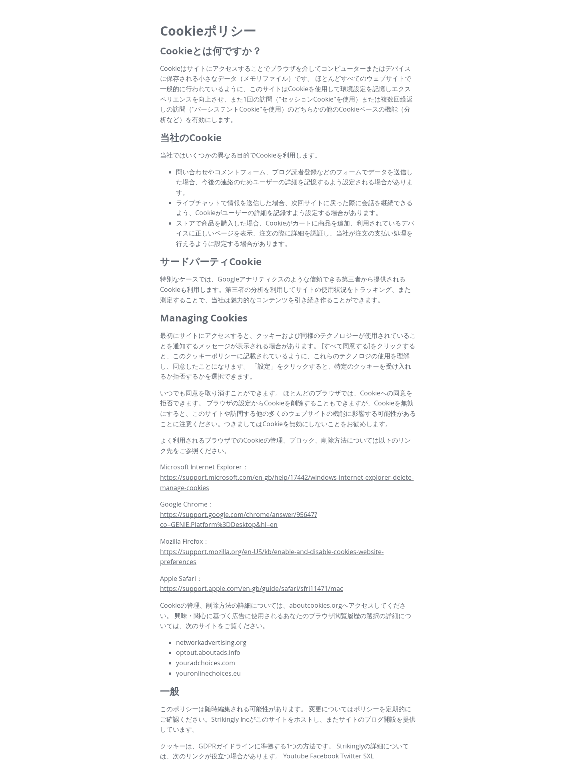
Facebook (324, 756)
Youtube (295, 756)
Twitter (351, 756)
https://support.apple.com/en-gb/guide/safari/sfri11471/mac (251, 588)
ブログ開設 (380, 719)
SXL (368, 756)
